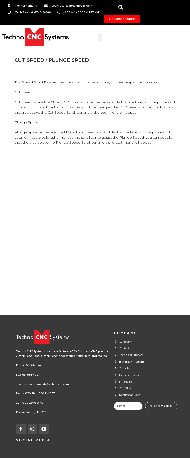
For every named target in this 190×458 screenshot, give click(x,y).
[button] (100, 37)
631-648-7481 (34, 365)
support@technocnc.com (52, 384)
